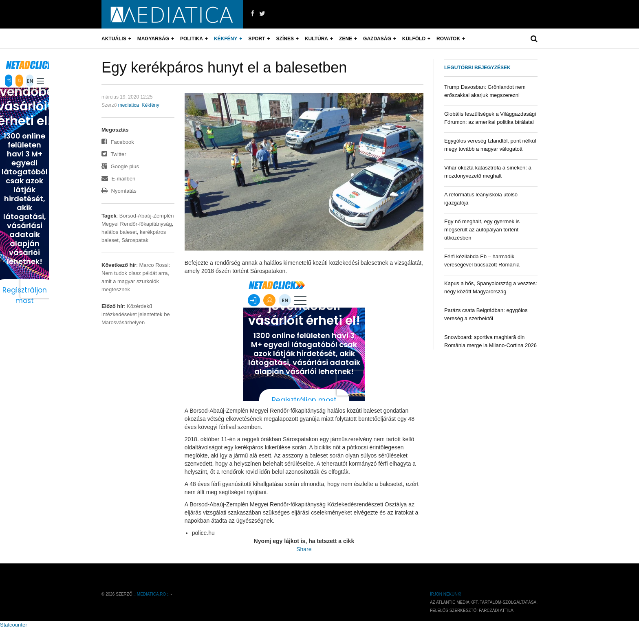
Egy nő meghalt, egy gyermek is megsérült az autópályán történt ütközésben (482, 229)
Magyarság (153, 39)
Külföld (413, 39)
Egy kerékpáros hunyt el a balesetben (224, 67)
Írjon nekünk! (445, 594)
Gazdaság (377, 39)
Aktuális (113, 39)
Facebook (117, 142)
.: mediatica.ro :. (152, 594)
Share (303, 549)
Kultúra (316, 39)
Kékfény (225, 39)
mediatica (128, 105)
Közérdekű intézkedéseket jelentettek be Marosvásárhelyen (135, 314)
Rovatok (448, 39)
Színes (285, 39)
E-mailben (118, 179)
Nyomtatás (119, 191)
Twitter (113, 154)
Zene (345, 39)
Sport (256, 39)
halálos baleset (119, 232)
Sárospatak (134, 240)
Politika (191, 39)
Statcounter (13, 625)
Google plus (120, 166)
